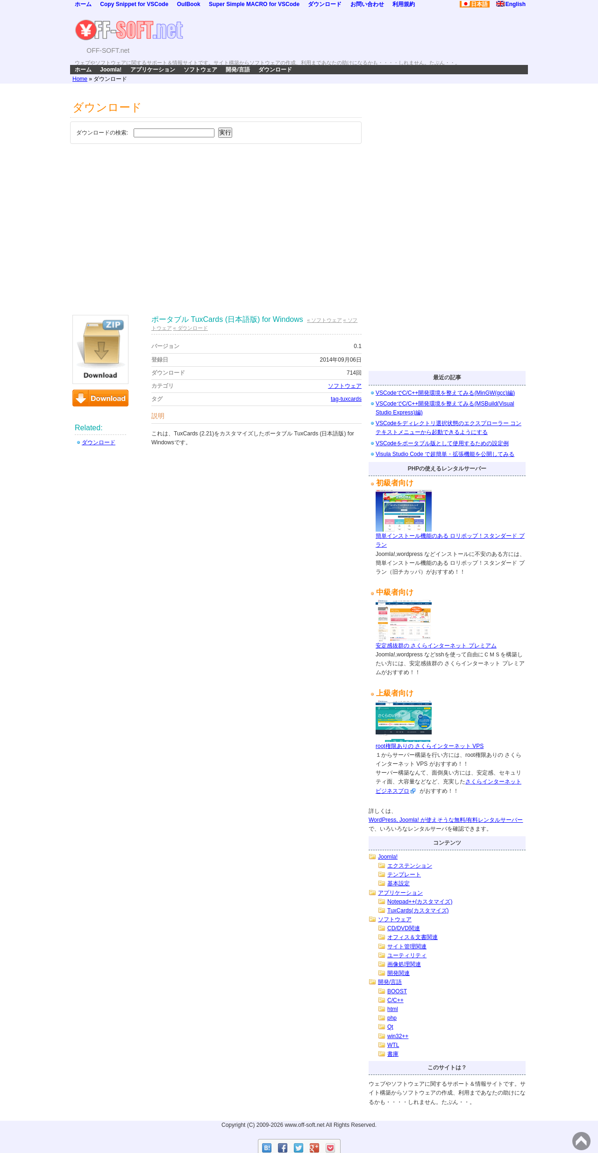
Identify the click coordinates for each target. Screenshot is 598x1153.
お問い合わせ (367, 4)
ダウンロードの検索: (102, 132)
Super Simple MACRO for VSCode (254, 4)
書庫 (393, 1054)
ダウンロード (325, 4)
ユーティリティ (407, 955)
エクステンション (409, 865)
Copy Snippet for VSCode (134, 4)
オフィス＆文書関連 (412, 937)
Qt (390, 1027)
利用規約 (403, 4)
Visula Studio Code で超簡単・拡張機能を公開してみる (445, 454)
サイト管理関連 (407, 946)
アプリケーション (152, 69)
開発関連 (398, 973)
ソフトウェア (200, 69)
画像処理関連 (404, 964)
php (392, 1018)
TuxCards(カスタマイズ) (418, 910)
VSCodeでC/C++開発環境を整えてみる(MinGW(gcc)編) (445, 393)
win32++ (397, 1036)
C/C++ (395, 1000)
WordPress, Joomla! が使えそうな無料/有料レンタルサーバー (446, 820)
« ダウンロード (190, 328)
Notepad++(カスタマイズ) (419, 901)
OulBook (188, 4)
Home (79, 79)
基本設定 (398, 883)
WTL (393, 1045)
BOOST (397, 991)
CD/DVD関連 (403, 928)
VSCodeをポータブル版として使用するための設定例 (442, 443)
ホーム (83, 4)
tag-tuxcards (346, 399)
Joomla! (110, 69)
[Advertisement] (216, 216)
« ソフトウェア (324, 320)
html (392, 1009)
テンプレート (404, 874)
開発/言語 (237, 69)
